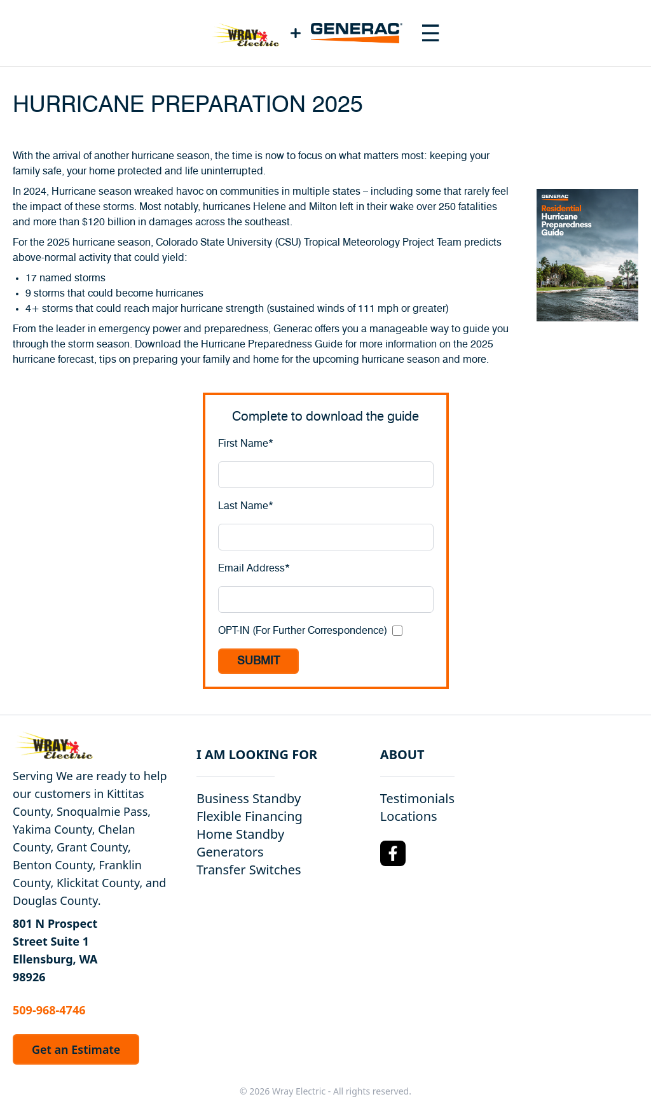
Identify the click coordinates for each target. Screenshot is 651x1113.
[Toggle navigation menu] (430, 33)
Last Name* (245, 506)
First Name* (245, 443)
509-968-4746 (49, 1010)
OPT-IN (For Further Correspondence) (302, 631)
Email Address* (254, 568)
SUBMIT (258, 661)
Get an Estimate (76, 1049)
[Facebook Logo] (393, 853)
